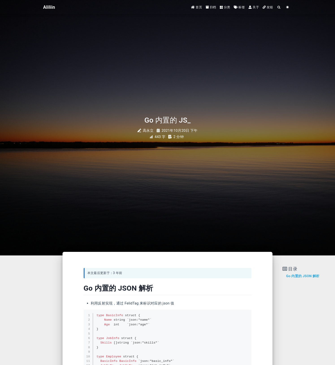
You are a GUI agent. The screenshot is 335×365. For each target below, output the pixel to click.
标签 (239, 7)
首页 (196, 7)
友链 (268, 7)
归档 (211, 7)
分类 (225, 7)
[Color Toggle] (287, 7)
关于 (254, 7)
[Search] (279, 7)
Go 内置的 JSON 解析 (303, 276)
